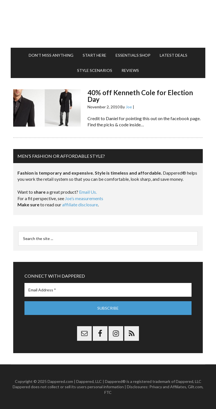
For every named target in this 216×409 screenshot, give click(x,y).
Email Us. (88, 192)
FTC (108, 392)
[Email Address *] (107, 290)
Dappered (108, 23)
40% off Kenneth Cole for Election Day (140, 95)
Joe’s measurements (84, 198)
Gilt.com (195, 386)
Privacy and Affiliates (167, 386)
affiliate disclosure (80, 204)
